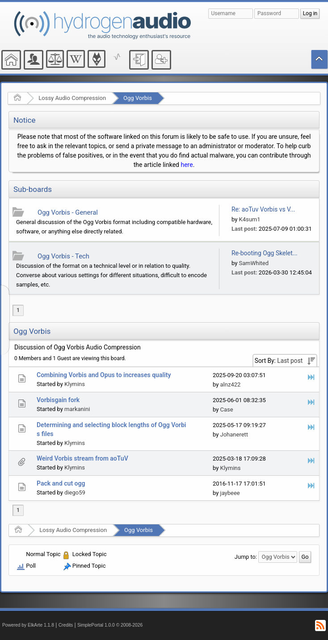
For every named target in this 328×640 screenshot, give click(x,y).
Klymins (74, 384)
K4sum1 (250, 219)
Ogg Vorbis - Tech (63, 256)
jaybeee (230, 493)
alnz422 (230, 384)
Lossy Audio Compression (72, 98)
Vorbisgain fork (58, 399)
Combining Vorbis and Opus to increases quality (104, 374)
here (187, 164)
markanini (77, 409)
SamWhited (254, 263)
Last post (290, 360)
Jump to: (246, 556)
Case (226, 409)
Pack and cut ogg (61, 483)
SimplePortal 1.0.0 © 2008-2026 (110, 625)
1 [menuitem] (18, 310)
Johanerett (234, 434)
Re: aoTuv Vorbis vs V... (263, 209)
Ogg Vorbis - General (68, 212)
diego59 (74, 492)
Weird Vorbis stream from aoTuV (82, 458)
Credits (66, 625)
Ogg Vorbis (137, 98)
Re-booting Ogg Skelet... (264, 253)
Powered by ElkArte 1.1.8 (28, 625)
